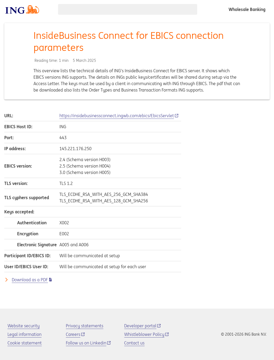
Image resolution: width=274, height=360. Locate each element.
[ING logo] (22, 9)
